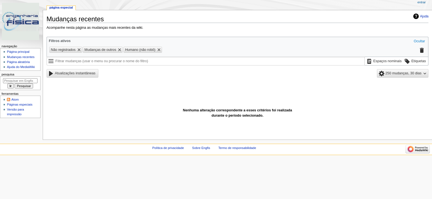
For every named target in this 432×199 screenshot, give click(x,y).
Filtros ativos (60, 41)
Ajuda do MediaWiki (21, 67)
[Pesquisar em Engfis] (20, 80)
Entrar (421, 2)
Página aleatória (18, 62)
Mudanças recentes (20, 57)
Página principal (18, 51)
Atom (15, 99)
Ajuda (424, 16)
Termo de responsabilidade (237, 148)
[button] (419, 41)
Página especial (61, 7)
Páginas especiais (19, 104)
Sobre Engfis (201, 148)
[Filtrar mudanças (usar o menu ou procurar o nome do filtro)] (206, 61)
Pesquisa (8, 74)
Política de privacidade (168, 148)
